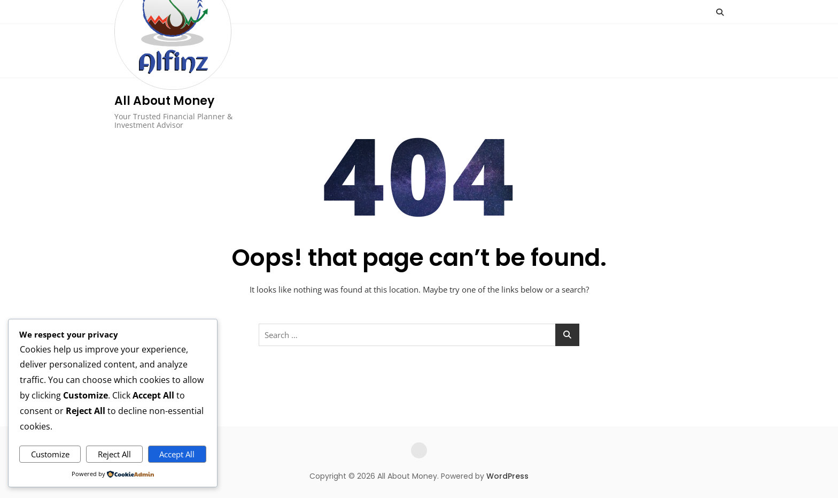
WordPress (507, 476)
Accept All (177, 454)
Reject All (114, 454)
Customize (50, 454)
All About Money (164, 101)
